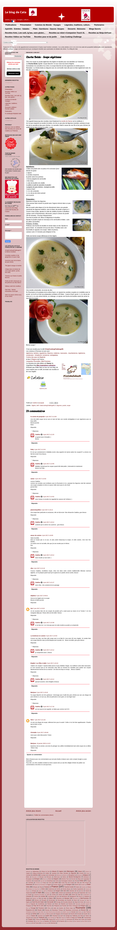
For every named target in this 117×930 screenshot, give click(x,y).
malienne (56, 353)
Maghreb (80, 896)
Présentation (25, 25)
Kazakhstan (68, 892)
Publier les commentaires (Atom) (43, 815)
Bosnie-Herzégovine (75, 877)
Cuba (78, 882)
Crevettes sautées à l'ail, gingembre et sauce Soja (12, 256)
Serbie (34, 913)
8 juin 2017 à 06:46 (42, 732)
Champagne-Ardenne (66, 880)
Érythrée (54, 921)
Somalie (79, 913)
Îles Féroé (84, 921)
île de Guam (44, 923)
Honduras (50, 891)
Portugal (33, 908)
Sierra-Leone (49, 913)
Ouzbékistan (41, 904)
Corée (56, 882)
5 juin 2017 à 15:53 (51, 636)
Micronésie (75, 898)
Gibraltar (30, 889)
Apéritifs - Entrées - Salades (17, 29)
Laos (48, 894)
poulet (64, 405)
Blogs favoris (95, 29)
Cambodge (86, 879)
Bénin (79, 879)
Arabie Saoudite (63, 873)
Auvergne (43, 875)
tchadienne (38, 355)
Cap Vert (42, 880)
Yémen (83, 919)
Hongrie (57, 891)
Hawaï (39, 890)
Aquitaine (54, 873)
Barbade (79, 875)
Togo (57, 917)
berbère (36, 353)
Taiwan (87, 915)
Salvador (73, 912)
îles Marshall (52, 923)
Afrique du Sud (45, 871)
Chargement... (9, 82)
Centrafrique (49, 880)
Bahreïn (65, 875)
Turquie (30, 919)
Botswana (86, 877)
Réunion (83, 910)
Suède (47, 915)
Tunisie (79, 917)
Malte (45, 898)
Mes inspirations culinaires (46, 365)
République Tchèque (57, 910)
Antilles (47, 873)
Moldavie (28, 900)
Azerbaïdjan (51, 875)
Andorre (87, 871)
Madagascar (73, 896)
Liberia (73, 894)
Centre (57, 880)
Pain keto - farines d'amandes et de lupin (11, 290)
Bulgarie (56, 879)
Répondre (33, 427)
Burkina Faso (65, 879)
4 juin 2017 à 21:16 (39, 568)
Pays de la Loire (38, 905)
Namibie (69, 900)
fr (55, 405)
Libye (79, 894)
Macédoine (64, 896)
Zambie (89, 919)
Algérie (34, 405)
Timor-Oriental (51, 917)
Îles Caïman (77, 921)
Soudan (85, 913)
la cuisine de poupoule (38, 416)
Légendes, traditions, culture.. (77, 25)
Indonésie (71, 891)
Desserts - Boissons (76, 29)
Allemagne (70, 871)
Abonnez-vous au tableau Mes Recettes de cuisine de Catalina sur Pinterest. (13, 128)
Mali (40, 898)
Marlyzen (33, 692)
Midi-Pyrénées (45, 361)
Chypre (89, 880)
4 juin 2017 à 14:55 (48, 463)
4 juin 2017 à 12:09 (50, 416)
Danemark (29, 884)
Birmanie (49, 877)
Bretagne (37, 879)
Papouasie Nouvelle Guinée (82, 903)
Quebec (61, 908)
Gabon (77, 887)
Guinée (58, 889)
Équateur (46, 921)
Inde (64, 891)
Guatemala (51, 889)
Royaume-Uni (30, 910)
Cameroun (29, 880)
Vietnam (76, 919)
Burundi (73, 879)
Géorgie (34, 891)
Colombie (30, 882)
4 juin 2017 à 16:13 (47, 510)
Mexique (66, 898)
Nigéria (28, 902)
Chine (81, 881)
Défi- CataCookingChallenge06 (45, 405)
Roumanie (80, 908)
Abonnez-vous (13, 73)
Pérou (49, 908)
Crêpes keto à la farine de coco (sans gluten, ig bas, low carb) (12, 270)
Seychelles (42, 913)
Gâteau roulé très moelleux (13, 286)
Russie (40, 910)
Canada (36, 880)
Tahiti (81, 915)
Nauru (75, 900)
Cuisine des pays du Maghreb (35, 357)
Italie (39, 893)
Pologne (82, 905)
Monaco (37, 900)
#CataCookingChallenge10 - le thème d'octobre (13, 251)
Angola (28, 873)
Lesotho (54, 894)
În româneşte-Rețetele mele (13, 113)
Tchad (34, 917)
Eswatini (83, 884)
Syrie (61, 915)
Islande (28, 892)
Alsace (80, 871)
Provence (41, 908)
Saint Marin (41, 912)
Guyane (28, 890)
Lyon (58, 896)
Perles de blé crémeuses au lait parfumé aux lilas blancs (13, 281)
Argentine (73, 873)
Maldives (34, 898)
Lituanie (36, 896)
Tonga (62, 917)
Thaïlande (41, 917)
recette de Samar (66, 121)
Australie (28, 875)
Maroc (51, 898)
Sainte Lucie (66, 912)
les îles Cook (39, 921)
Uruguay (50, 919)
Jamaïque (47, 892)
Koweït (29, 894)
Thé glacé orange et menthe (13, 265)
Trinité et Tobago (70, 917)
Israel (33, 892)
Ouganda (32, 904)
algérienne (29, 353)
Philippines (57, 905)
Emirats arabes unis (58, 884)
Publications (10, 25)
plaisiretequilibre (36, 510)
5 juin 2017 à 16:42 (42, 692)
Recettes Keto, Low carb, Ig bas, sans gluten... (25, 33)
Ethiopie (35, 887)
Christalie (34, 732)
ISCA (32, 720)
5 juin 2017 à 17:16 (48, 706)
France (54, 886)
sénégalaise (54, 355)
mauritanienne (72, 353)
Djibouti (36, 884)
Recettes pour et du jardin (45, 37)
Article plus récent (33, 811)
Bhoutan (41, 877)
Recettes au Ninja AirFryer (100, 33)
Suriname (40, 915)
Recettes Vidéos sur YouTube (18, 37)
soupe (68, 405)
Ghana (89, 887)
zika (32, 568)
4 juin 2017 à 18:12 (48, 522)
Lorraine (42, 896)
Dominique (42, 884)
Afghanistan (36, 871)
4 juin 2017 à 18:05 (47, 535)
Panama (70, 904)
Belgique (85, 875)
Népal (76, 902)
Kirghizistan (82, 892)
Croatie (72, 882)
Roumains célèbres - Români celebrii (11, 108)
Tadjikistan (75, 915)
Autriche (35, 875)
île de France (35, 923)
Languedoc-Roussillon (33, 361)
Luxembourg (51, 896)
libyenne (50, 353)
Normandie (50, 902)
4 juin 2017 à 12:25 (48, 434)
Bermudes (34, 877)
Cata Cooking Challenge (71, 37)
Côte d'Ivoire (85, 882)
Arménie (81, 873)
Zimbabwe (30, 921)
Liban (66, 894)
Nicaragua (82, 900)
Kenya (75, 892)
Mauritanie (59, 898)
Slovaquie (65, 913)
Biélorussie (57, 877)
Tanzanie (28, 917)
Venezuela (69, 919)
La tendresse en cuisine (38, 636)
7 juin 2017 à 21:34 (39, 720)
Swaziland (55, 915)
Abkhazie (28, 871)
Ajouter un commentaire (34, 754)
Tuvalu (37, 919)
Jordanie (60, 892)
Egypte (49, 884)
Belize (27, 877)
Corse (50, 882)
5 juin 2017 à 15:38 (48, 622)
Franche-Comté (68, 887)
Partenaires (99, 25)
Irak (78, 891)
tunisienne (46, 355)
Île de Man (69, 921)
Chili (76, 880)
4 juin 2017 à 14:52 (48, 496)
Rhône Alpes (69, 908)
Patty (32, 449)
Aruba (87, 873)
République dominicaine (72, 910)
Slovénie (72, 913)
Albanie (54, 871)
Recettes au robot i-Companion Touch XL (67, 33)
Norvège (58, 902)
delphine (33, 595)
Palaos (56, 904)
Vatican (63, 919)
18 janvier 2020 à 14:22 (43, 743)
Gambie (83, 887)
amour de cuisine (36, 535)
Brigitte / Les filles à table (38, 663)
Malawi (28, 898)
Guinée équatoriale (78, 889)
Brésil (49, 879)
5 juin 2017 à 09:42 (42, 595)
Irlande (87, 891)
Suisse (33, 915)
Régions (34, 359)
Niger (88, 900)
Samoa (80, 912)
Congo (44, 882)
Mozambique (61, 900)
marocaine (63, 353)
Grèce (43, 889)
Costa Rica (64, 882)
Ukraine (43, 919)
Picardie (64, 905)
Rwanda (47, 910)
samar (32, 478)
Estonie (77, 884)
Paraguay (28, 905)
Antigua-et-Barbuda (37, 873)
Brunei (44, 878)
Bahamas (59, 875)
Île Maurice (61, 921)
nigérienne (81, 353)
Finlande (46, 887)
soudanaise (30, 355)
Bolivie (64, 877)
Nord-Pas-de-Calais (38, 902)
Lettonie (60, 894)
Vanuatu (57, 919)
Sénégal (67, 915)
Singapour (58, 913)
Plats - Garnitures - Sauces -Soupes (48, 29)
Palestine (63, 904)
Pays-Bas (49, 905)
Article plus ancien (83, 811)
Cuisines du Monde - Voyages (48, 25)
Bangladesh (72, 875)
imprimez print (43, 388)
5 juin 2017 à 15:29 (39, 608)
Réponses (35, 431)
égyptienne (43, 353)
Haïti (45, 890)
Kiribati (89, 892)
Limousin (28, 896)
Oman (81, 902)
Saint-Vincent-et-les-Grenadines (53, 912)
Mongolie (43, 900)
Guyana (87, 889)
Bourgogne (29, 879)
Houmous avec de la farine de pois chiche (13, 261)
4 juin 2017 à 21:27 (48, 582)
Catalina (37, 434)
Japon (53, 892)
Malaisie (87, 896)
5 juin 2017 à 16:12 (48, 650)
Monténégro (52, 900)
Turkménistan (87, 917)
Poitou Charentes (73, 905)
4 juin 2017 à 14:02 (40, 478)
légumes (59, 405)
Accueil (58, 811)
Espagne (68, 884)
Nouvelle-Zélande (67, 902)
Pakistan (49, 904)
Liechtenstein (86, 894)
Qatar (54, 908)
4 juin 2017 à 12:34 (39, 449)
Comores (38, 882)
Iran (82, 891)
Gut (32, 608)
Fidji (41, 887)
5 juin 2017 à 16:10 (52, 663)
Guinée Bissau (67, 889)
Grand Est (36, 889)
